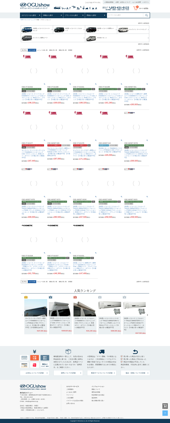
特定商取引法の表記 (98, 395)
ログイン (146, 2)
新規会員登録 (109, 2)
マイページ (69, 395)
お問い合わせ (70, 403)
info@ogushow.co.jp (31, 401)
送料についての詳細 (68, 373)
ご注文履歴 (69, 398)
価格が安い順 (53, 50)
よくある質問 (137, 2)
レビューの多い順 (42, 50)
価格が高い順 (63, 50)
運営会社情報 (96, 392)
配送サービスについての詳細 (101, 373)
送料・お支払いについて (123, 2)
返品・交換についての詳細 (135, 373)
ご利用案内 (69, 389)
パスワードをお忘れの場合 (74, 400)
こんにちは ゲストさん (93, 2)
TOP (21, 20)
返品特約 (94, 398)
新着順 (70, 50)
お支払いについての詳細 (35, 373)
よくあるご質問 (71, 392)
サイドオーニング (30, 20)
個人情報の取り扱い (98, 400)
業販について (96, 389)
